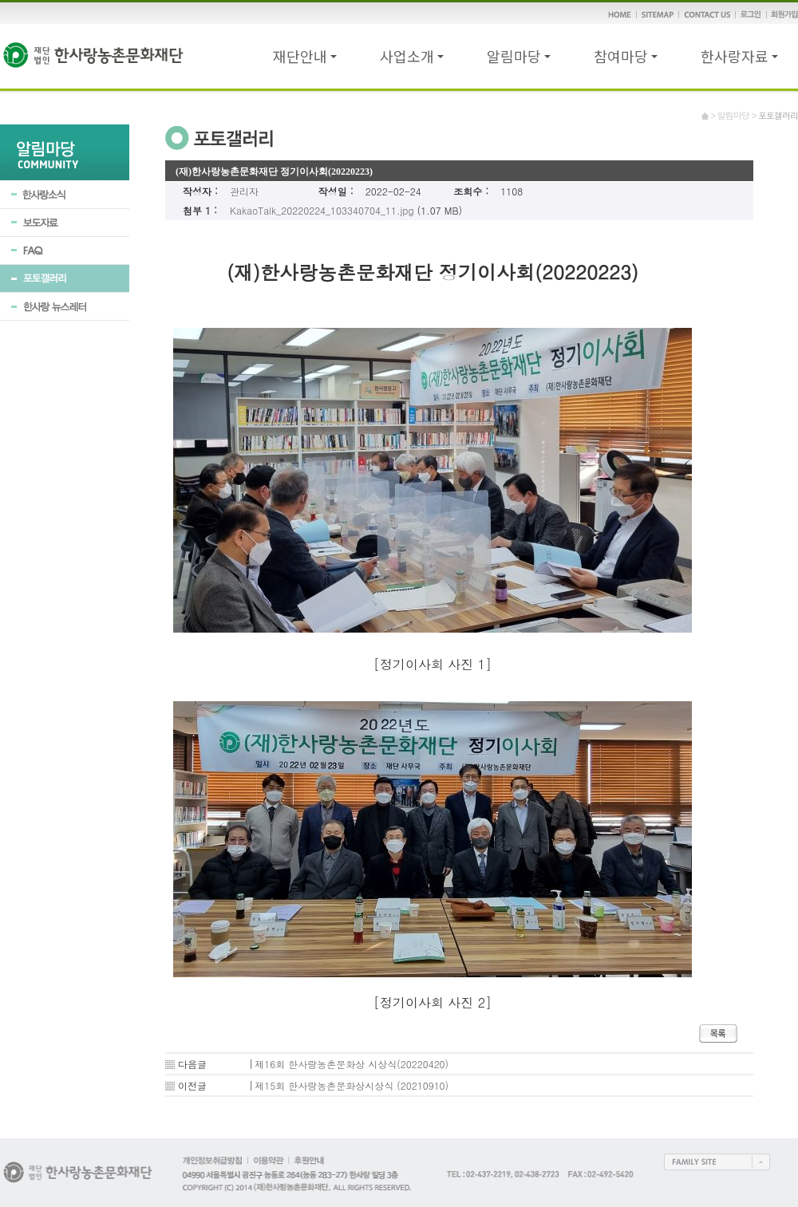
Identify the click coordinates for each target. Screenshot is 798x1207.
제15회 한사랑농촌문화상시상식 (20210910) (351, 1085)
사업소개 (412, 55)
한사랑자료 (739, 55)
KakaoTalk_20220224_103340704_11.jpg (322, 210)
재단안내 (305, 55)
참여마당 (626, 55)
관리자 (244, 191)
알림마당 (519, 55)
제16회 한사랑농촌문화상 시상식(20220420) (351, 1064)
